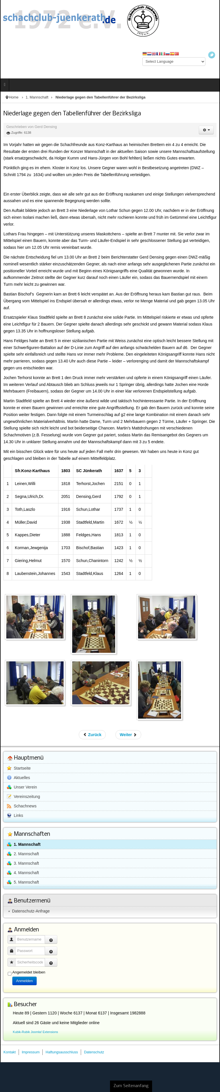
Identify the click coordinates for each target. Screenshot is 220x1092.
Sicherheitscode (13, 959)
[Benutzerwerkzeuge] (206, 130)
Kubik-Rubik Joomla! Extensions (35, 1032)
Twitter (211, 55)
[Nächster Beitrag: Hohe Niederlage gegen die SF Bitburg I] (128, 734)
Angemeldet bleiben (28, 972)
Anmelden (24, 981)
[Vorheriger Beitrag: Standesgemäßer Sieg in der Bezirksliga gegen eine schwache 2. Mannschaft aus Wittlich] (92, 734)
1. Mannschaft (37, 97)
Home (14, 97)
